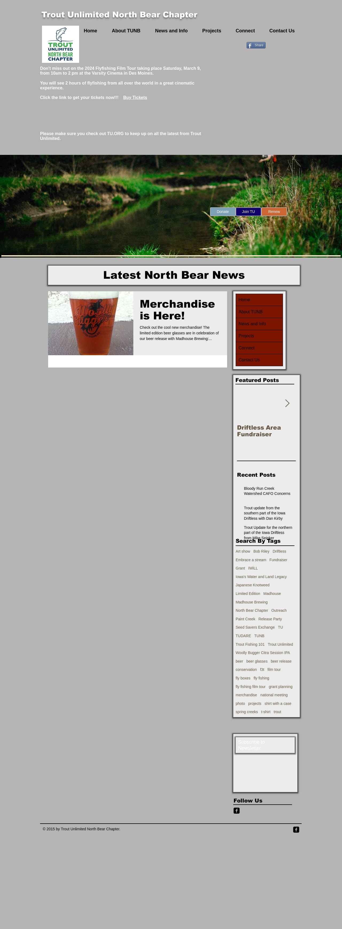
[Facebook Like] (289, 44)
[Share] (256, 45)
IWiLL (253, 568)
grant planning (281, 687)
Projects (246, 336)
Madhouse (272, 593)
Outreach (279, 610)
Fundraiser (278, 560)
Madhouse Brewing (252, 602)
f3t (262, 669)
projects (254, 703)
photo (240, 703)
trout (277, 712)
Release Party (270, 619)
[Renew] (274, 211)
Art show (243, 551)
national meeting (274, 695)
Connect (247, 348)
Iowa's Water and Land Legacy (261, 577)
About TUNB (251, 311)
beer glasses (256, 661)
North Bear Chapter (252, 610)
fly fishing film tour (251, 687)
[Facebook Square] (296, 830)
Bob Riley (261, 551)
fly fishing (261, 678)
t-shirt (265, 712)
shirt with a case (278, 703)
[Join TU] (248, 211)
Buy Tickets (135, 97)
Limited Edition (248, 593)
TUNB (259, 636)
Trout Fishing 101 (250, 644)
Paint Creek (245, 619)
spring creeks (247, 712)
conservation (246, 669)
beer (239, 661)
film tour (274, 669)
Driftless (279, 551)
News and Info (252, 324)
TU (280, 627)
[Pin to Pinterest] (273, 44)
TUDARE (243, 636)
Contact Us (249, 360)
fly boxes (243, 678)
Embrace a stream (251, 560)
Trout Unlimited (280, 644)
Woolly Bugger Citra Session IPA (263, 653)
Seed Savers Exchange (255, 627)
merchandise (246, 695)
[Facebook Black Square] (237, 811)
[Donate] (223, 211)
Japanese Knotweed (253, 585)
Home (244, 299)
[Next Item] (287, 403)
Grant (240, 568)
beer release (281, 661)
